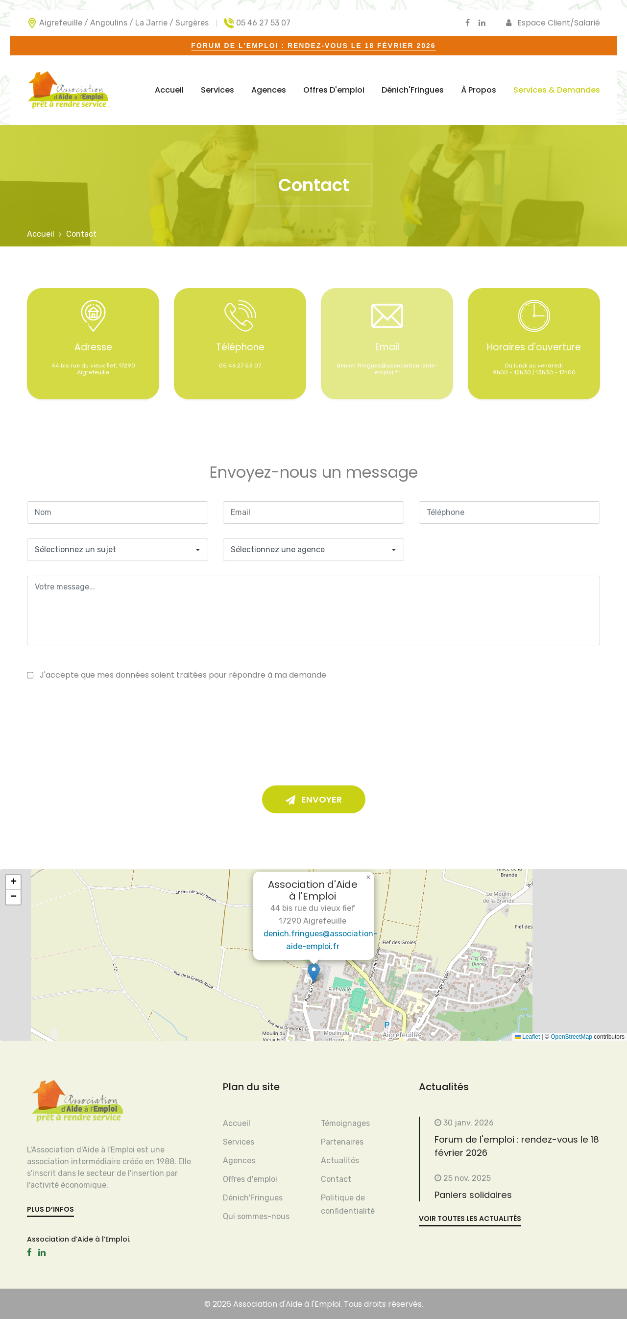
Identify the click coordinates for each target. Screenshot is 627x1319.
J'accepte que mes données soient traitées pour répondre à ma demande (183, 675)
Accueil (169, 90)
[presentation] (306, 723)
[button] (314, 973)
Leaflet (527, 1036)
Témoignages (345, 1123)
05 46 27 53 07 (263, 22)
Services (217, 90)
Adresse (93, 347)
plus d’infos (50, 1209)
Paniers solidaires (467, 1193)
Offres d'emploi (333, 90)
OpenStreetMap (571, 1036)
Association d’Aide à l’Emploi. (78, 1239)
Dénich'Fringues (413, 90)
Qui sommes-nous (256, 1216)
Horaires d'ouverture (534, 347)
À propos (478, 90)
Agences (268, 90)
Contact (336, 1179)
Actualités (340, 1160)
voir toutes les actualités (470, 1217)
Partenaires (342, 1142)
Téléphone (240, 347)
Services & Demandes (556, 90)
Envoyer (314, 799)
